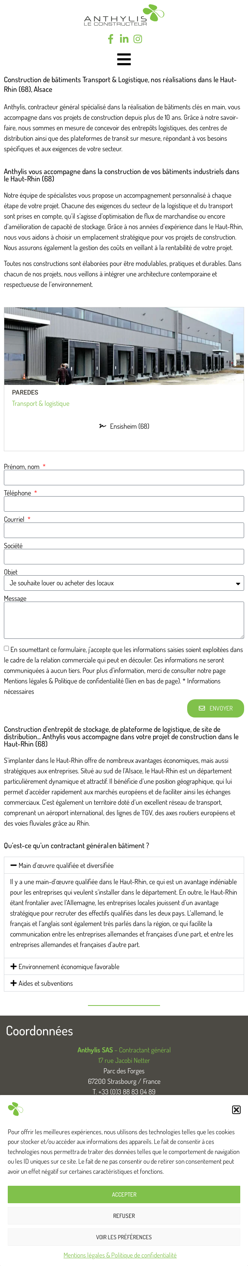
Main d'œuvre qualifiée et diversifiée (66, 865)
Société (13, 545)
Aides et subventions (46, 983)
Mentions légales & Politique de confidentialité (120, 1255)
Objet (10, 571)
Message (15, 598)
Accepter (124, 1194)
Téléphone (18, 492)
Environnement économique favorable (69, 966)
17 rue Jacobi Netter (124, 1060)
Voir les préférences (124, 1237)
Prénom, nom (22, 466)
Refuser (124, 1215)
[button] (236, 1110)
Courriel (15, 519)
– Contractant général (124, 1049)
